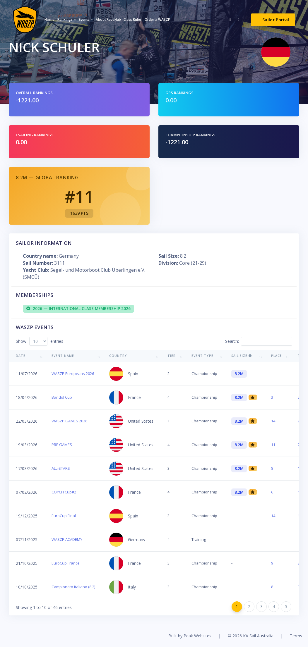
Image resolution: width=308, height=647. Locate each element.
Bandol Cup (62, 397)
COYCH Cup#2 (64, 492)
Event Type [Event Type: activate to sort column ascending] (202, 356)
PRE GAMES (62, 444)
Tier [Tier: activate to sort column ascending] (171, 356)
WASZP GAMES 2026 (69, 421)
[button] (66, 19)
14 (273, 421)
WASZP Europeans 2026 (73, 373)
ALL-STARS (61, 468)
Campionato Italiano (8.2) (73, 586)
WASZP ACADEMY (67, 539)
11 (273, 444)
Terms (296, 636)
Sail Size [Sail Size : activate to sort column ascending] (241, 356)
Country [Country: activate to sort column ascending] (118, 356)
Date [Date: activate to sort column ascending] (20, 356)
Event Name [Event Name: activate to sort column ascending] (63, 356)
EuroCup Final (64, 515)
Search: (258, 341)
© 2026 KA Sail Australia (250, 636)
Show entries (39, 341)
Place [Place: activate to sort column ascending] (276, 356)
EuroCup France (66, 563)
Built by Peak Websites (189, 636)
